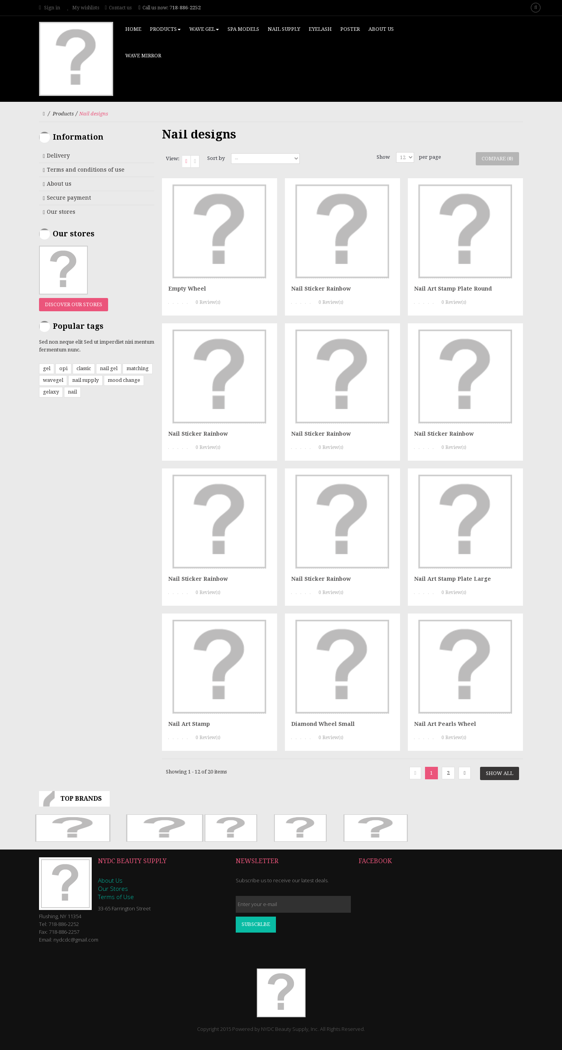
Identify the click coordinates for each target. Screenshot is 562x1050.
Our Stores (113, 888)
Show (383, 157)
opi (63, 368)
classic (83, 368)
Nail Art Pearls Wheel (445, 724)
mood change (124, 380)
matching (137, 368)
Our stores (61, 212)
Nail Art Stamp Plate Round (453, 289)
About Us (110, 880)
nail (72, 392)
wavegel (53, 380)
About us (59, 184)
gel (46, 368)
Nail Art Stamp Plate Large (452, 579)
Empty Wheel (187, 289)
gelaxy (51, 392)
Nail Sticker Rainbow (321, 289)
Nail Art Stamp (189, 724)
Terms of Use (116, 897)
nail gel (108, 368)
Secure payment (69, 198)
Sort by (216, 158)
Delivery (58, 156)
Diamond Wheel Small (323, 724)
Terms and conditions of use (85, 170)
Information (78, 137)
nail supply (85, 380)
